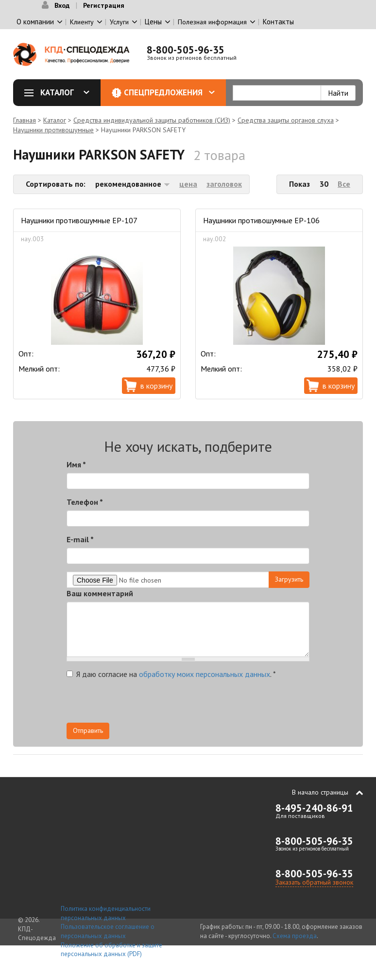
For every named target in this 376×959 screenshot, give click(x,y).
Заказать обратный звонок (314, 882)
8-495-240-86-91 (314, 808)
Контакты (278, 21)
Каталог (60, 92)
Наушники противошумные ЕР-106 (261, 220)
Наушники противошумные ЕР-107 (79, 220)
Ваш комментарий (100, 593)
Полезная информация (212, 22)
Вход (61, 5)
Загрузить (289, 579)
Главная (24, 120)
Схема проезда (295, 936)
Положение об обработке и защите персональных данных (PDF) (111, 950)
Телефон (85, 502)
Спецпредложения (169, 92)
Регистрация (103, 5)
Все (344, 184)
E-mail (80, 539)
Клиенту (82, 22)
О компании (35, 21)
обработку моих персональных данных (204, 674)
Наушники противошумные (53, 129)
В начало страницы (320, 792)
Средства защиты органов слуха (286, 120)
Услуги (119, 22)
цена (188, 184)
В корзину (156, 386)
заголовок (224, 184)
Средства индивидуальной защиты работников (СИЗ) (151, 120)
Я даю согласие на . (171, 674)
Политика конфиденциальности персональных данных (106, 913)
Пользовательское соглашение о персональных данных (107, 931)
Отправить (88, 730)
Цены (153, 21)
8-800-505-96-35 (185, 49)
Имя (76, 464)
